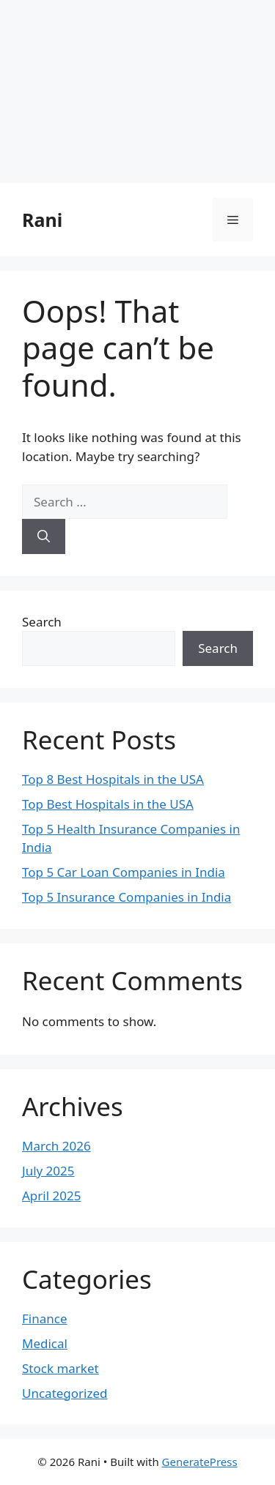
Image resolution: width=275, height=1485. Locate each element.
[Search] (43, 536)
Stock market (60, 1368)
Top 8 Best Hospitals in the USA (113, 779)
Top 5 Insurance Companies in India (126, 897)
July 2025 (48, 1170)
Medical (44, 1343)
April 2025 (51, 1195)
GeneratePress (200, 1461)
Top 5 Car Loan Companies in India (123, 872)
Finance (44, 1318)
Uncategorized (65, 1393)
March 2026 (56, 1145)
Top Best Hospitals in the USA (108, 804)
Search (42, 621)
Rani (42, 219)
